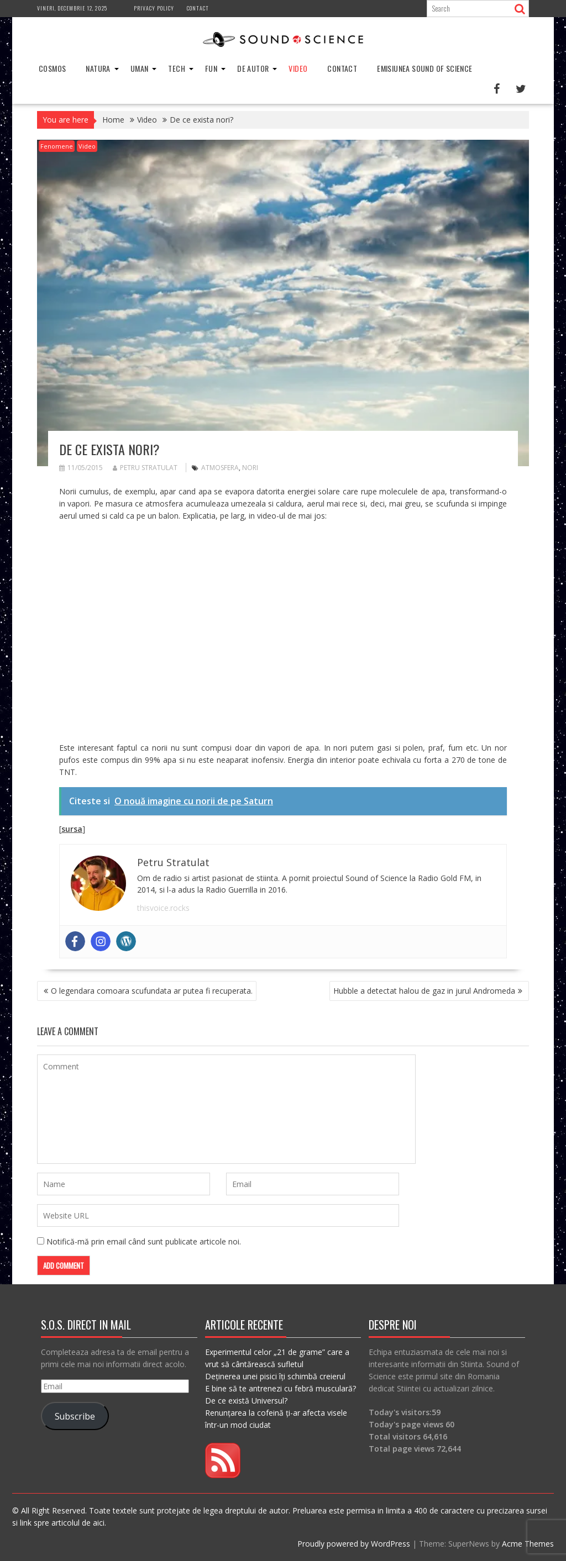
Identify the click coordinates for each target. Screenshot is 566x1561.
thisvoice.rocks (163, 908)
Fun (211, 68)
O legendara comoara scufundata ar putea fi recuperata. (152, 990)
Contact (198, 8)
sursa (71, 829)
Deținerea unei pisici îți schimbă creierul (275, 1376)
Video (298, 68)
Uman (139, 68)
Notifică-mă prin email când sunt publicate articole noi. (143, 1241)
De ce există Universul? (246, 1400)
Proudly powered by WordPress (353, 1543)
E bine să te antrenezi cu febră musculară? (280, 1388)
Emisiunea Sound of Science (424, 68)
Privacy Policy (154, 8)
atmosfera (220, 467)
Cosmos (52, 68)
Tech (176, 68)
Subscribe (75, 1416)
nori (250, 467)
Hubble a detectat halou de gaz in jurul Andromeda (424, 990)
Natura (98, 68)
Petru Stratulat (145, 467)
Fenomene (56, 146)
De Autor (253, 68)
